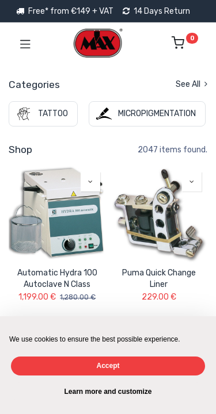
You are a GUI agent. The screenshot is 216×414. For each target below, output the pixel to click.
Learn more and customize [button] (107, 392)
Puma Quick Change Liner (159, 278)
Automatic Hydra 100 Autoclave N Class (57, 278)
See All (191, 84)
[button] (90, 181)
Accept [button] (107, 366)
